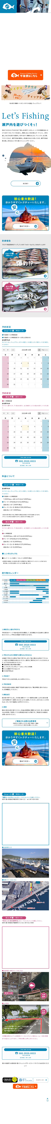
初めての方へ (27, 1108)
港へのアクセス (27, 1111)
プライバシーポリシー (7, 1119)
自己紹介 (25, 183)
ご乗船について (6, 1113)
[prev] (4, 350)
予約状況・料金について (8, 1111)
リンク (25, 1113)
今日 (13, 350)
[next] (8, 350)
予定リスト (45, 350)
